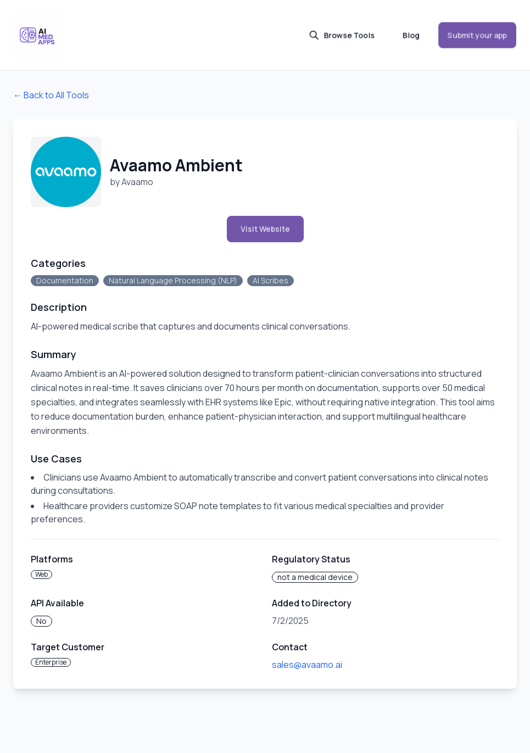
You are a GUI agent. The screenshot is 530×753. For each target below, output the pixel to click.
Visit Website (265, 229)
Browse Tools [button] (341, 35)
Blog (411, 35)
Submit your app (477, 35)
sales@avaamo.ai (307, 665)
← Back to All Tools (51, 95)
